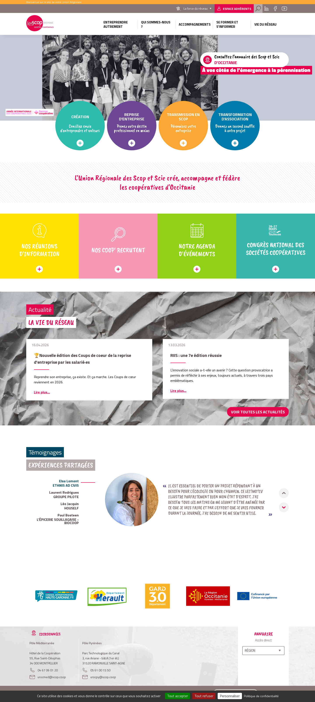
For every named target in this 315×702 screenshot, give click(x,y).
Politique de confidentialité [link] (261, 696)
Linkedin (266, 8)
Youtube (284, 8)
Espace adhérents (237, 8)
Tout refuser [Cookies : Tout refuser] (203, 695)
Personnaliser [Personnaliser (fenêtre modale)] (230, 695)
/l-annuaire (244, 59)
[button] (284, 507)
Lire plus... (42, 392)
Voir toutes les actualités (258, 412)
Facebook (275, 8)
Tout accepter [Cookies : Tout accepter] (177, 695)
